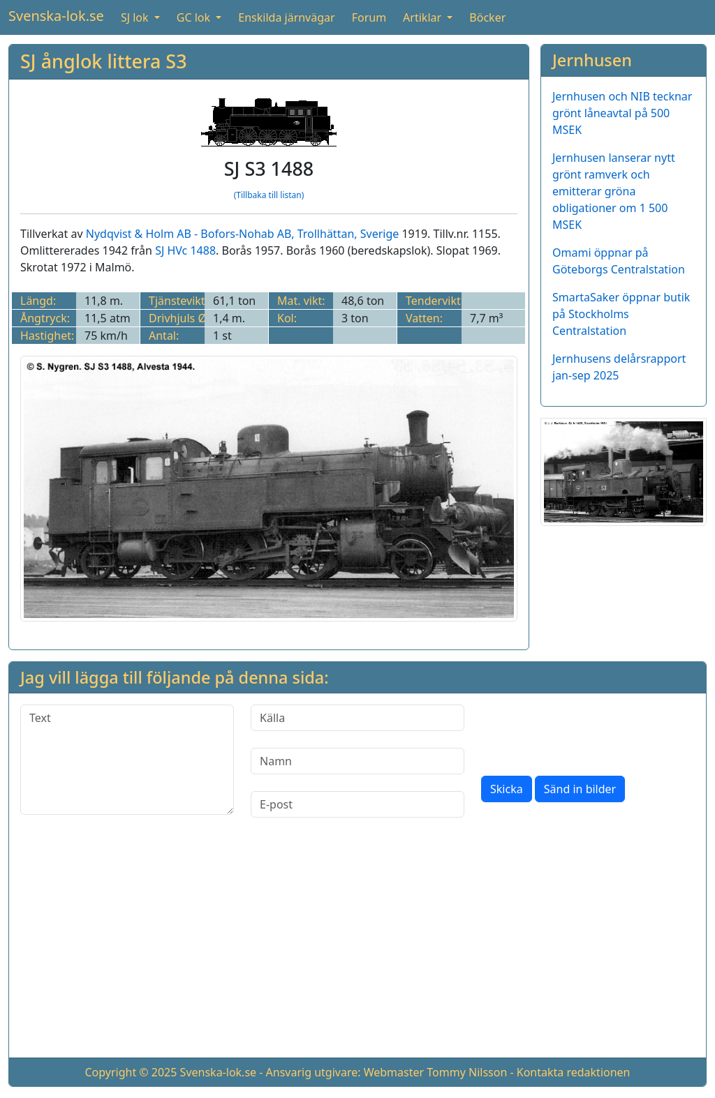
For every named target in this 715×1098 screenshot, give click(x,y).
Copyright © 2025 (130, 1072)
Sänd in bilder (580, 789)
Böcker (487, 17)
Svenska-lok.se (56, 15)
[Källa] (357, 718)
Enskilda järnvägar (286, 17)
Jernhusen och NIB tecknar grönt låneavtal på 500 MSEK (622, 113)
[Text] (127, 760)
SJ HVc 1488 (185, 250)
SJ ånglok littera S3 (103, 61)
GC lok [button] (195, 17)
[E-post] (357, 804)
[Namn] (357, 761)
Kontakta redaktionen (574, 1072)
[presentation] (587, 732)
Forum (369, 17)
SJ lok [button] (136, 17)
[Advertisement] (357, 948)
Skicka (506, 789)
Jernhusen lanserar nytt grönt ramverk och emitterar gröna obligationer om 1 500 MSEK (613, 191)
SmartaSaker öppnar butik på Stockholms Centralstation (621, 313)
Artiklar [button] (423, 17)
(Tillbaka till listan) (269, 195)
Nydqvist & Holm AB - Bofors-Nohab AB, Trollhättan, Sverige (242, 233)
